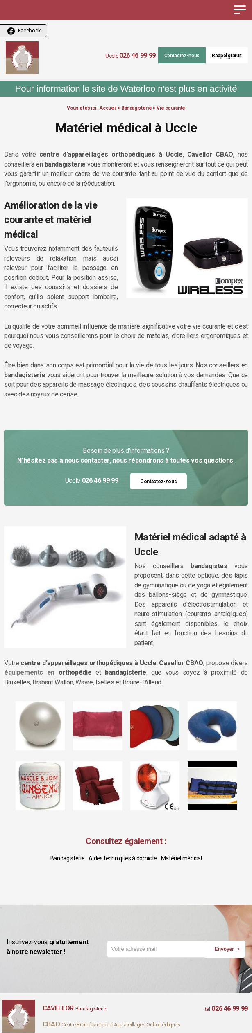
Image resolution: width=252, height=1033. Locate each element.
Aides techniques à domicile (123, 858)
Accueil (107, 108)
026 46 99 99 (137, 55)
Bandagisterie (136, 108)
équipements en (29, 672)
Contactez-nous (182, 56)
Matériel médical (181, 858)
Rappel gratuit (227, 56)
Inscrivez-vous (57, 947)
